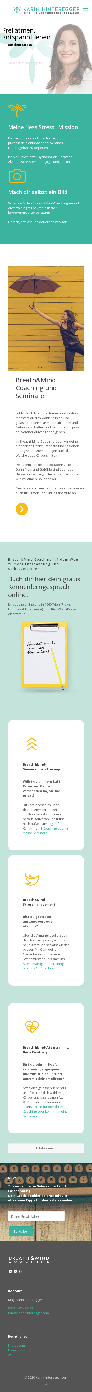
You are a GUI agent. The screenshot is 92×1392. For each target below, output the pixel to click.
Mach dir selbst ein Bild (37, 191)
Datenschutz (17, 1350)
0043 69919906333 (21, 1308)
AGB (11, 1355)
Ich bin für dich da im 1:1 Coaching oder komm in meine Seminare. (45, 1111)
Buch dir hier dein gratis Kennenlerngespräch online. (44, 586)
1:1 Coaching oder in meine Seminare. (45, 830)
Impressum (16, 1345)
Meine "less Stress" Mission (43, 127)
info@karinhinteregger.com (28, 1313)
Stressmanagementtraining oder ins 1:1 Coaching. (43, 965)
